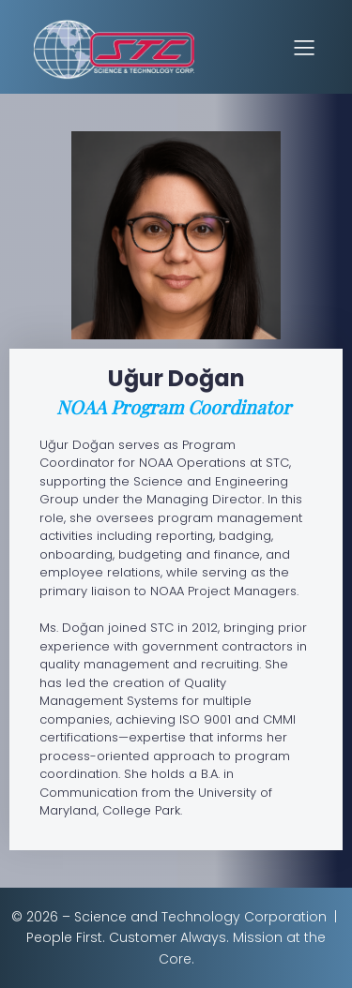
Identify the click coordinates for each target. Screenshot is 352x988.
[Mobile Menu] (304, 47)
